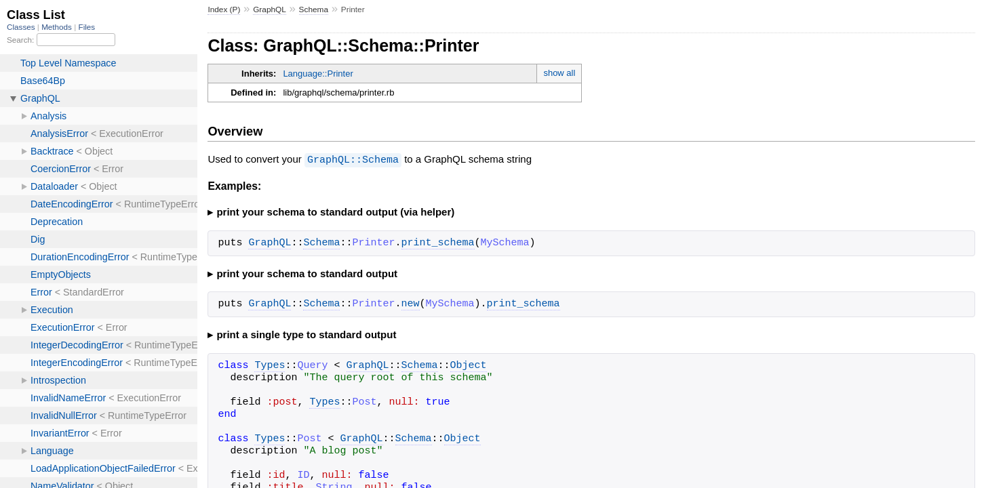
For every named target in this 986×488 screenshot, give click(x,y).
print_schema (438, 242)
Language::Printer (318, 73)
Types (269, 365)
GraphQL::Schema (353, 159)
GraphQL (269, 9)
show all (559, 73)
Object (468, 365)
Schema (313, 9)
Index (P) (224, 9)
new (410, 303)
